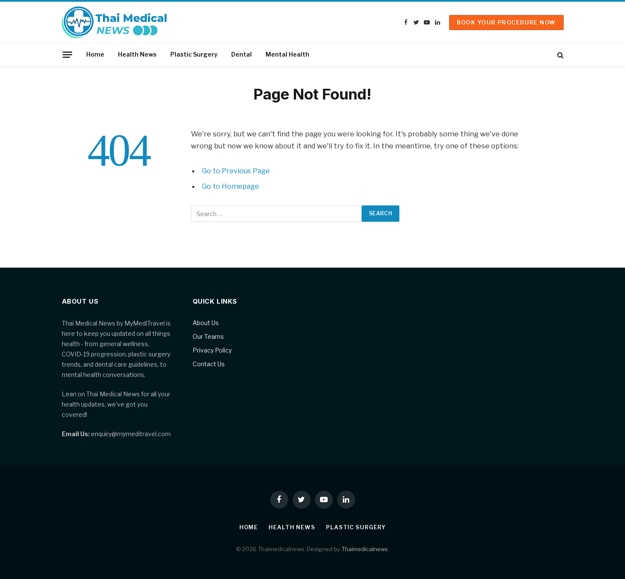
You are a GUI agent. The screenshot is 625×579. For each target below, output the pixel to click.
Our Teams (208, 336)
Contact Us (209, 364)
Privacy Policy (212, 350)
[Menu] (67, 54)
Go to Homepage (231, 186)
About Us (206, 322)
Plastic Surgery (193, 54)
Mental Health (287, 54)
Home (95, 54)
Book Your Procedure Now (506, 22)
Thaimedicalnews (364, 549)
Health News (137, 54)
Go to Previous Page (236, 170)
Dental (241, 54)
